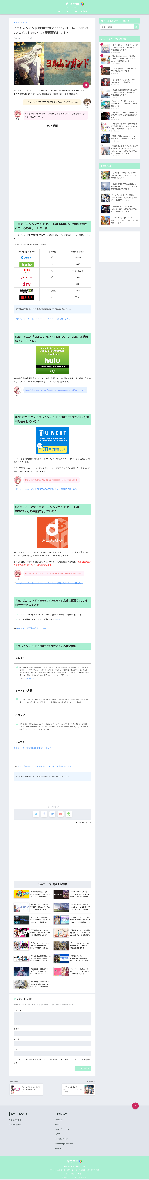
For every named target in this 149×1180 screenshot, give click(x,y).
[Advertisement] (52, 198)
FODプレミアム (62, 1130)
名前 (16, 1029)
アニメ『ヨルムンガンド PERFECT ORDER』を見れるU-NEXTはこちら (46, 489)
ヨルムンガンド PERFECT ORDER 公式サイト (34, 748)
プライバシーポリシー (74, 1174)
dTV (58, 1135)
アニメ (88, 822)
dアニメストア (62, 1139)
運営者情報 (61, 1170)
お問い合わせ (86, 11)
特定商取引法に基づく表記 (89, 1170)
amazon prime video (64, 1144)
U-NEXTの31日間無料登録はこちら (31, 628)
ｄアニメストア (29, 679)
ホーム (60, 11)
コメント (17, 1010)
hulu (58, 1125)
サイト (16, 1049)
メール (17, 1039)
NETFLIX (60, 1149)
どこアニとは (72, 11)
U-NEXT (58, 619)
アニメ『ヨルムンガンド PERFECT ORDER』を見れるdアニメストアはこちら (49, 583)
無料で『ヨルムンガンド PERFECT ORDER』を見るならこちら (43, 319)
